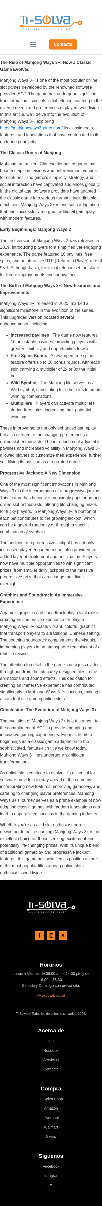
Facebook (51, 1166)
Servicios (51, 1060)
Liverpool (51, 1118)
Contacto (63, 44)
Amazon (51, 1108)
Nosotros (51, 1051)
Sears (51, 1137)
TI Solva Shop (51, 1099)
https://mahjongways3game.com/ (31, 128)
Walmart (51, 1127)
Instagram (51, 1176)
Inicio (51, 1041)
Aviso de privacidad (51, 995)
